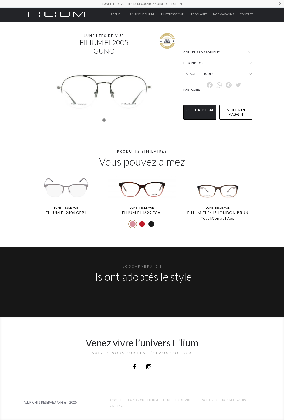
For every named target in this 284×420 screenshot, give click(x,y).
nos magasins (223, 14)
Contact (246, 14)
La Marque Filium (141, 14)
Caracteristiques (198, 73)
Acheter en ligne (200, 110)
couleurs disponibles (202, 52)
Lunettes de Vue (172, 14)
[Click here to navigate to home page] (56, 13)
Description (193, 63)
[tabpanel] (104, 90)
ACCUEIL (116, 14)
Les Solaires (198, 14)
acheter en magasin (236, 112)
